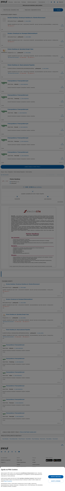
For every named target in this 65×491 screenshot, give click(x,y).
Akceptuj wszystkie (56, 476)
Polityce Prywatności (8, 481)
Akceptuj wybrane (55, 481)
